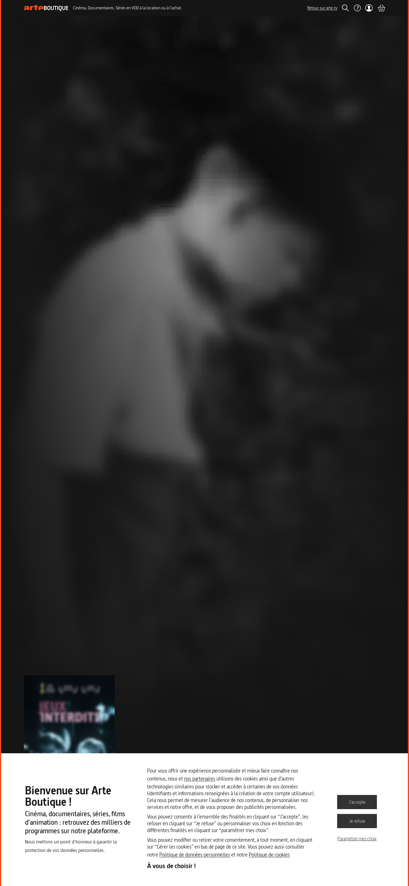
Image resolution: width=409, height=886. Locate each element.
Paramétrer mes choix (357, 839)
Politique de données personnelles (194, 854)
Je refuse (357, 821)
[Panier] (381, 7)
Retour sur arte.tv (322, 8)
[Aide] (357, 7)
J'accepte (357, 802)
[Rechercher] (345, 7)
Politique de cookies (269, 854)
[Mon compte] (369, 7)
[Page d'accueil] (46, 8)
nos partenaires (199, 778)
